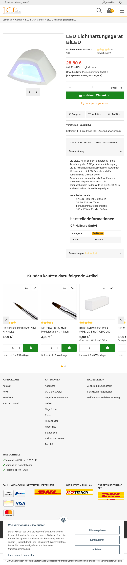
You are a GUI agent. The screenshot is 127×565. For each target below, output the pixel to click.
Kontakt (6, 386)
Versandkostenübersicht (111, 561)
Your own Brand (11, 403)
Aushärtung (98, 233)
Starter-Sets (51, 432)
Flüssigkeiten (52, 421)
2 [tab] (65, 366)
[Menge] (92, 87)
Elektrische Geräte (54, 438)
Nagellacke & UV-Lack (56, 397)
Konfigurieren (97, 540)
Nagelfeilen (51, 409)
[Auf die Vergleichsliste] (95, 114)
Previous (29, 92)
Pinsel (48, 415)
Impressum (14, 555)
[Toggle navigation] (122, 11)
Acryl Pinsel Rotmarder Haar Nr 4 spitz (19, 329)
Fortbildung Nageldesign (99, 391)
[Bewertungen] (47, 322)
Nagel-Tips (50, 426)
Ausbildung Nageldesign (99, 386)
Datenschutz (29, 555)
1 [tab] (62, 366)
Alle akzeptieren (97, 530)
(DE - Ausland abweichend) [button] (107, 131)
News (5, 391)
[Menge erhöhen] (121, 87)
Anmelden (109, 2)
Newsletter (8, 397)
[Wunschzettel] (120, 2)
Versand (92, 67)
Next (36, 92)
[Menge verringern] (69, 87)
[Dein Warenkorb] (109, 11)
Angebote (50, 386)
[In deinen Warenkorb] (95, 95)
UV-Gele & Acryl (53, 391)
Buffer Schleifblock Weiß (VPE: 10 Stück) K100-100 (94, 329)
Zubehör (49, 444)
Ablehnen (97, 549)
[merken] (114, 114)
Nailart (48, 403)
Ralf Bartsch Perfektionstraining (103, 397)
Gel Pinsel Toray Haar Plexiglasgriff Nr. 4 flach (55, 329)
